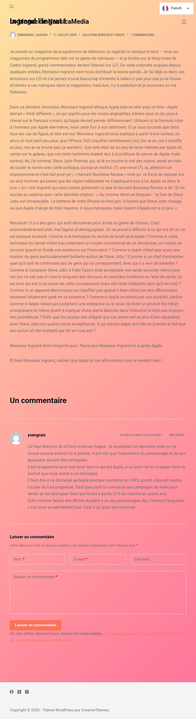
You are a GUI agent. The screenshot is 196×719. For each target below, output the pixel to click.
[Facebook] (12, 692)
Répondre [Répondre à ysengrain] (176, 435)
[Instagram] (27, 692)
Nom (19, 559)
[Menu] (184, 21)
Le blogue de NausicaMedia (49, 21)
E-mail (80, 559)
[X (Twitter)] (19, 692)
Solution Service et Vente (103, 35)
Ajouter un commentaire (35, 577)
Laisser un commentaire (35, 625)
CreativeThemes (95, 710)
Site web (142, 559)
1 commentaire (142, 35)
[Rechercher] (12, 6)
